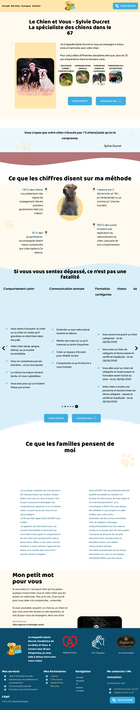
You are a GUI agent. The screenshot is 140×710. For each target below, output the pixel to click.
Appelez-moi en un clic (124, 692)
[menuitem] (6, 6)
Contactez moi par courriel (126, 689)
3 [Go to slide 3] (67, 406)
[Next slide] (136, 348)
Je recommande (126, 653)
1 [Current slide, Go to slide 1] (62, 406)
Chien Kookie (56, 679)
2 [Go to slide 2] (65, 406)
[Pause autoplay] (76, 406)
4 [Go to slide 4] (70, 406)
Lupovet (54, 676)
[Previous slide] (3, 348)
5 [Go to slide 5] (73, 406)
